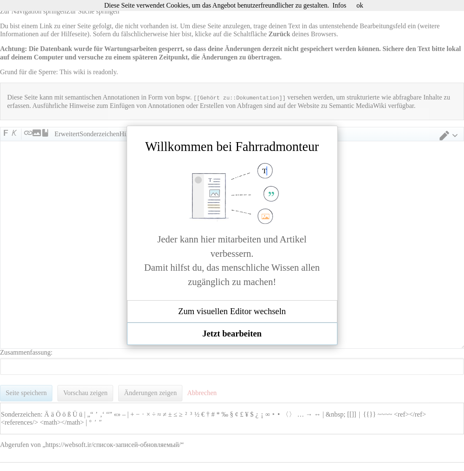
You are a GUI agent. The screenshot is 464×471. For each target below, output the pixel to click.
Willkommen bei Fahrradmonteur (232, 147)
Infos (339, 5)
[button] (232, 311)
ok (359, 5)
